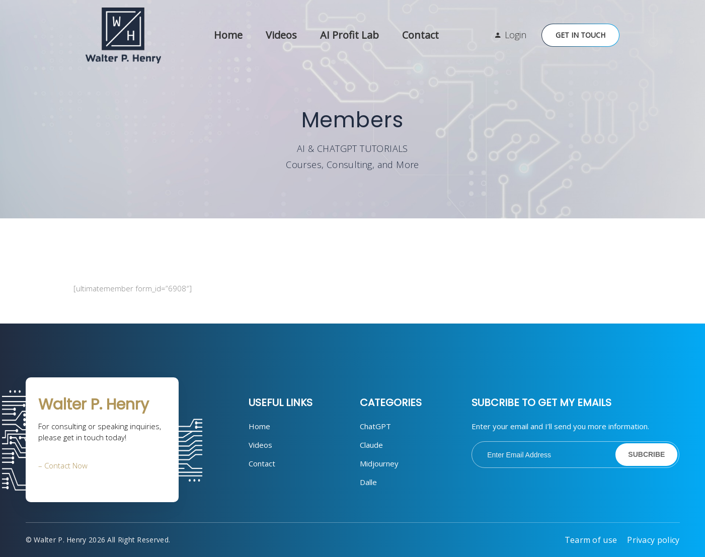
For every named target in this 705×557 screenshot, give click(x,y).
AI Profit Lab (349, 35)
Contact (420, 35)
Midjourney (379, 463)
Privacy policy (653, 539)
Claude (371, 445)
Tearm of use (591, 539)
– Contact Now (63, 465)
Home (228, 35)
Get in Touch (580, 35)
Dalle (368, 482)
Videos (281, 35)
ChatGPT (375, 426)
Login (515, 35)
